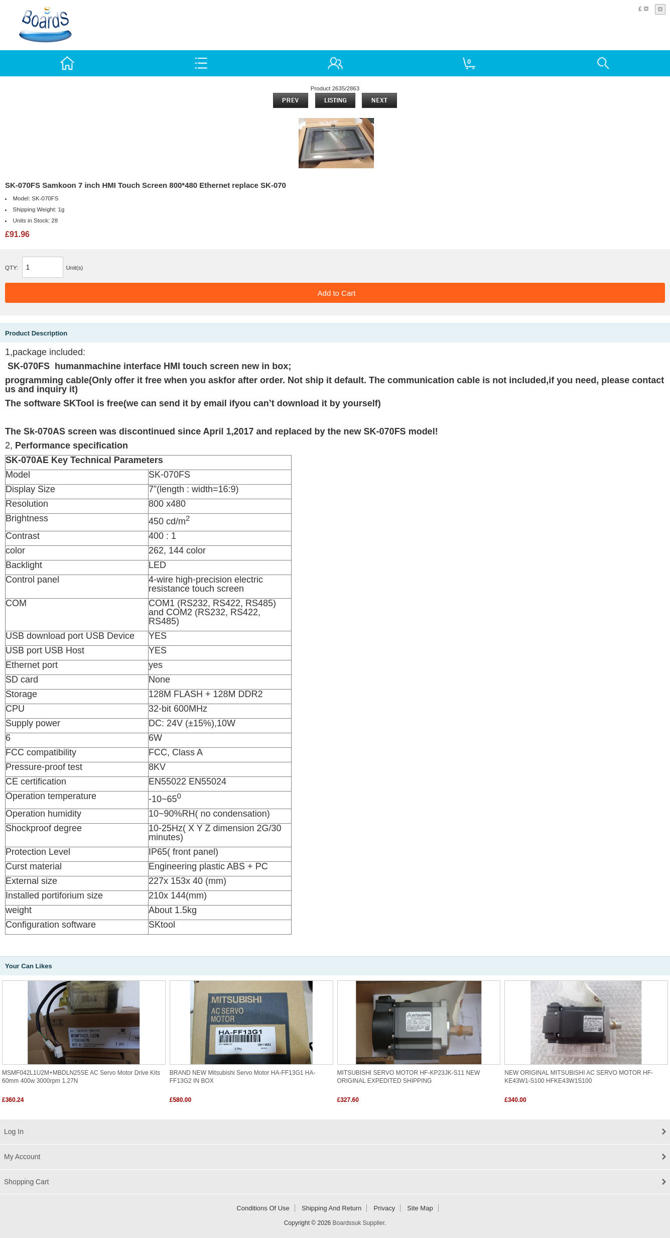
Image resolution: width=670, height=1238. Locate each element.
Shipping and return (331, 1208)
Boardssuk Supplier (358, 1222)
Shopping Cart (26, 1182)
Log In (14, 1132)
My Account (22, 1157)
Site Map (420, 1208)
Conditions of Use (263, 1208)
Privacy (384, 1208)
